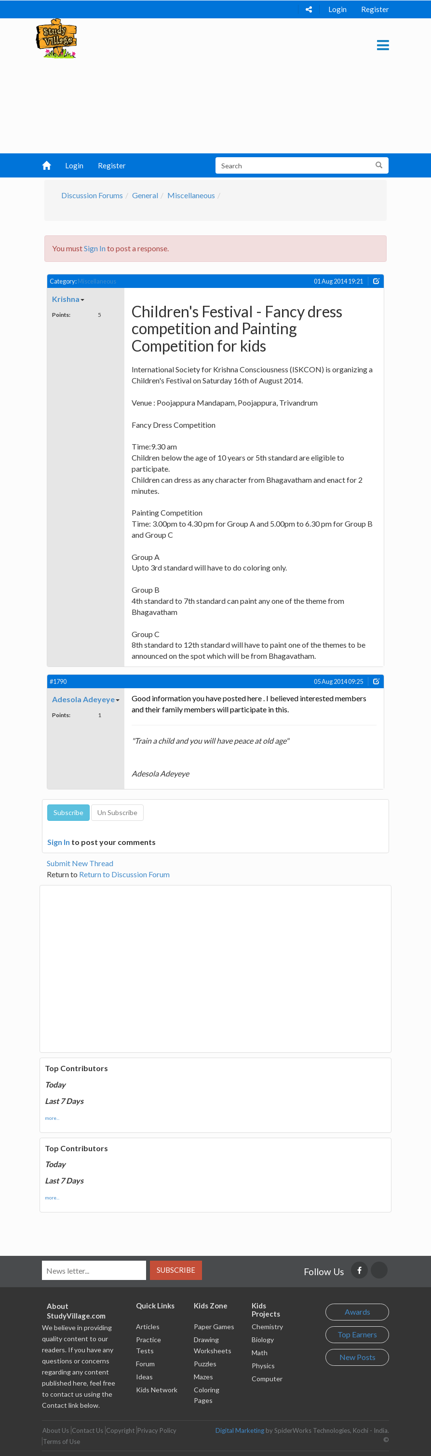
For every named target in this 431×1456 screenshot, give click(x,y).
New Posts (357, 1356)
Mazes (203, 1377)
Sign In (95, 248)
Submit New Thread (80, 863)
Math (260, 1352)
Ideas (144, 1377)
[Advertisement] (212, 85)
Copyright (120, 1430)
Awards (357, 1311)
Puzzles (205, 1364)
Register (375, 9)
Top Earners (357, 1334)
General (145, 195)
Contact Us (87, 1430)
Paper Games (214, 1326)
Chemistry (267, 1326)
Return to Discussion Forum (124, 874)
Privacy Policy (156, 1430)
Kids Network (156, 1390)
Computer (267, 1378)
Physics (263, 1365)
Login (337, 9)
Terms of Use (61, 1441)
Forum (145, 1364)
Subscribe (176, 1269)
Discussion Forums (92, 195)
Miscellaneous (191, 195)
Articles (148, 1326)
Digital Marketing (240, 1430)
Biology (263, 1339)
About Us (55, 1430)
